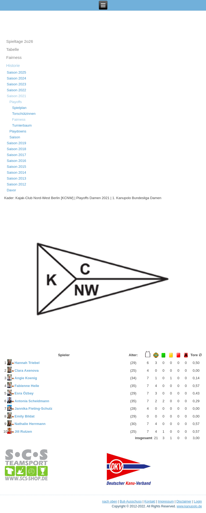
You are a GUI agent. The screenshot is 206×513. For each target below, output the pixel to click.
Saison (14, 137)
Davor (11, 190)
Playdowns (17, 131)
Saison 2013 (16, 178)
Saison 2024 (16, 78)
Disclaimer (183, 501)
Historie (13, 65)
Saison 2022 (16, 90)
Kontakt (149, 501)
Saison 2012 (16, 184)
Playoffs (15, 102)
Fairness (14, 57)
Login (198, 501)
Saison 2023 (16, 84)
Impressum (166, 501)
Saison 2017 (16, 155)
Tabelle (12, 49)
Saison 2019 (16, 143)
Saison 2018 (16, 149)
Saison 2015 (16, 167)
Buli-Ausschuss (131, 501)
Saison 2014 (16, 172)
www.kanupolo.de (189, 506)
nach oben (109, 501)
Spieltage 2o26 (19, 41)
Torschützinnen (23, 114)
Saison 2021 (16, 96)
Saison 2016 (16, 161)
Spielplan (19, 108)
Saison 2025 (16, 72)
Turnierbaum (22, 125)
